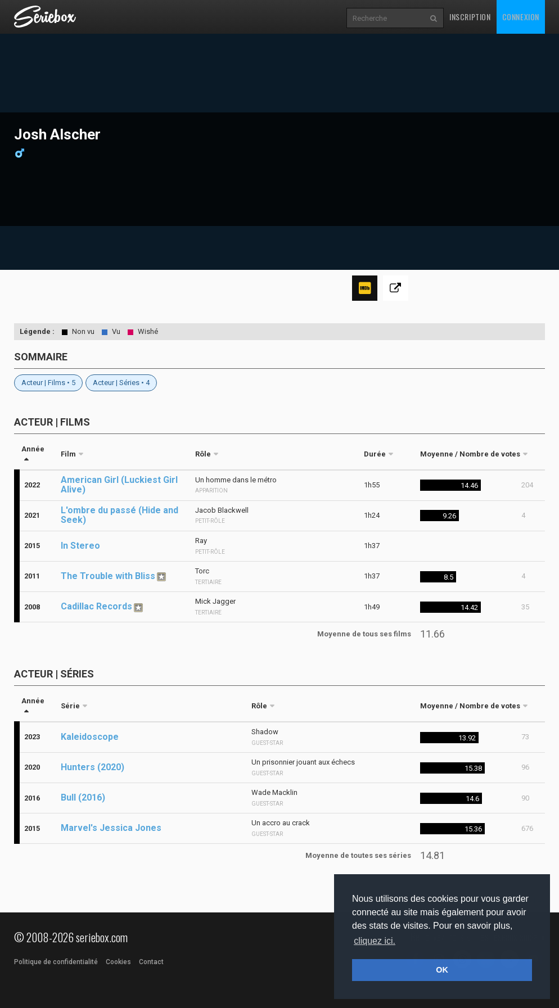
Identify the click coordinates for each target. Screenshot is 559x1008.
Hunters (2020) (92, 767)
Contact (151, 962)
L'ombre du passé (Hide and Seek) (119, 515)
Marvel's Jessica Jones (111, 828)
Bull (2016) (83, 797)
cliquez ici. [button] (374, 941)
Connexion (520, 16)
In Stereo (80, 545)
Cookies (118, 962)
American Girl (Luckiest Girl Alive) (119, 484)
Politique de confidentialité (56, 962)
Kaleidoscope (90, 737)
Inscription (470, 16)
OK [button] (442, 969)
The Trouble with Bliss (108, 576)
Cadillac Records (96, 606)
